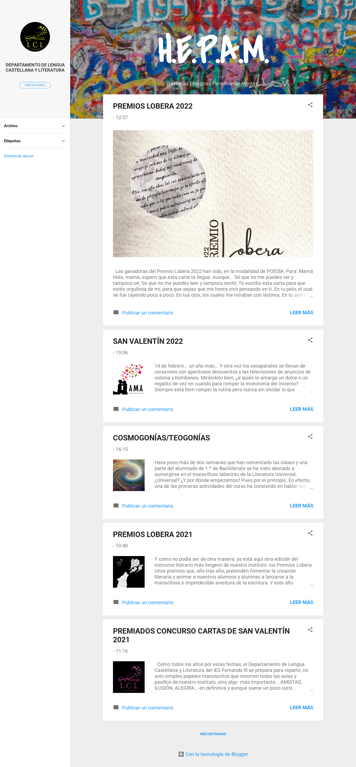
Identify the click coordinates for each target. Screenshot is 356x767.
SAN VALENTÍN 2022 (148, 341)
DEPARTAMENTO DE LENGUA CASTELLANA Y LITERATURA (35, 67)
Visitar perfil (35, 85)
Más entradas (213, 734)
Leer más (301, 312)
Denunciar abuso (19, 156)
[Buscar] (320, 13)
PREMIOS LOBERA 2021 (153, 534)
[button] (310, 105)
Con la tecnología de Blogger (213, 754)
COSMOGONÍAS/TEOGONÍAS (161, 438)
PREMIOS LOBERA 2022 (153, 106)
